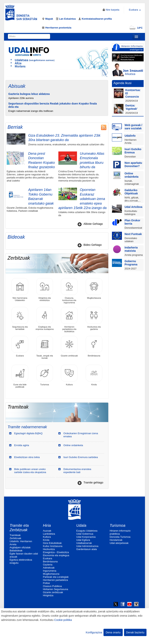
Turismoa (44, 375)
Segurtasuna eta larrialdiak (20, 318)
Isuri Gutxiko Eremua (133, 151)
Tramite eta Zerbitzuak (19, 527)
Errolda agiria (21, 445)
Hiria (47, 525)
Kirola (94, 375)
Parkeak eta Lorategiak (56, 576)
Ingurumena (49, 570)
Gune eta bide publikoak (20, 376)
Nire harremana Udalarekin (20, 289)
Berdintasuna (94, 346)
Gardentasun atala (86, 549)
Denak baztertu (135, 632)
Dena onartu (113, 632)
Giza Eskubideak (52, 543)
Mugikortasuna (94, 288)
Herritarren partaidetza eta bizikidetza (69, 320)
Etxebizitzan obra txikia (27, 457)
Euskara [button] (135, 9)
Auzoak (47, 530)
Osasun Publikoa (52, 586)
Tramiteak (15, 535)
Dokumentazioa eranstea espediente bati (77, 471)
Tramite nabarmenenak (27, 427)
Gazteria (47, 564)
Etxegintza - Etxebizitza (56, 552)
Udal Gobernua (84, 533)
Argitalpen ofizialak (20, 547)
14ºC (135, 27)
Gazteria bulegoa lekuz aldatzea (29, 93)
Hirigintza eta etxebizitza (44, 289)
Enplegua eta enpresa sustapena (45, 318)
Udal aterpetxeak (119, 543)
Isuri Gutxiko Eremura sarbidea (80, 457)
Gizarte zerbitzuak (69, 346)
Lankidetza (49, 533)
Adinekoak (49, 567)
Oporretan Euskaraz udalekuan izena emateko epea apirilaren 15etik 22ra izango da (82, 199)
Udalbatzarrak (84, 543)
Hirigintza (48, 595)
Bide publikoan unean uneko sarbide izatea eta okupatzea (30, 471)
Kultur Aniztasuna (52, 546)
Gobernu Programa (131, 263)
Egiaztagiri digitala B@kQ (28, 433)
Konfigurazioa (94, 632)
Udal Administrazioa (87, 546)
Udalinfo (130, 135)
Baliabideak (16, 550)
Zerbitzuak (15, 538)
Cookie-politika (63, 619)
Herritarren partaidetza (55, 580)
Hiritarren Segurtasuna (55, 589)
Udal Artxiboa (133, 206)
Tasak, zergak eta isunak (44, 347)
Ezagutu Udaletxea (86, 530)
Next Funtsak (133, 234)
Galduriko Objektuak (131, 192)
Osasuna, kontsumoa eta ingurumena (69, 291)
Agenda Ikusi (122, 83)
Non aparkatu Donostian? (133, 164)
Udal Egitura (83, 539)
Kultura (69, 375)
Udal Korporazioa (85, 536)
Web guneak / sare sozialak (133, 127)
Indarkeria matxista (131, 249)
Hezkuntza (49, 549)
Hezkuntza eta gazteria (94, 318)
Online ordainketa (73, 445)
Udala (81, 525)
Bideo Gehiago (93, 244)
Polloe (46, 583)
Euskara (20, 346)
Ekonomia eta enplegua (56, 555)
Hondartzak (116, 539)
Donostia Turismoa (120, 536)
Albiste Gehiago (93, 223)
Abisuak (16, 86)
